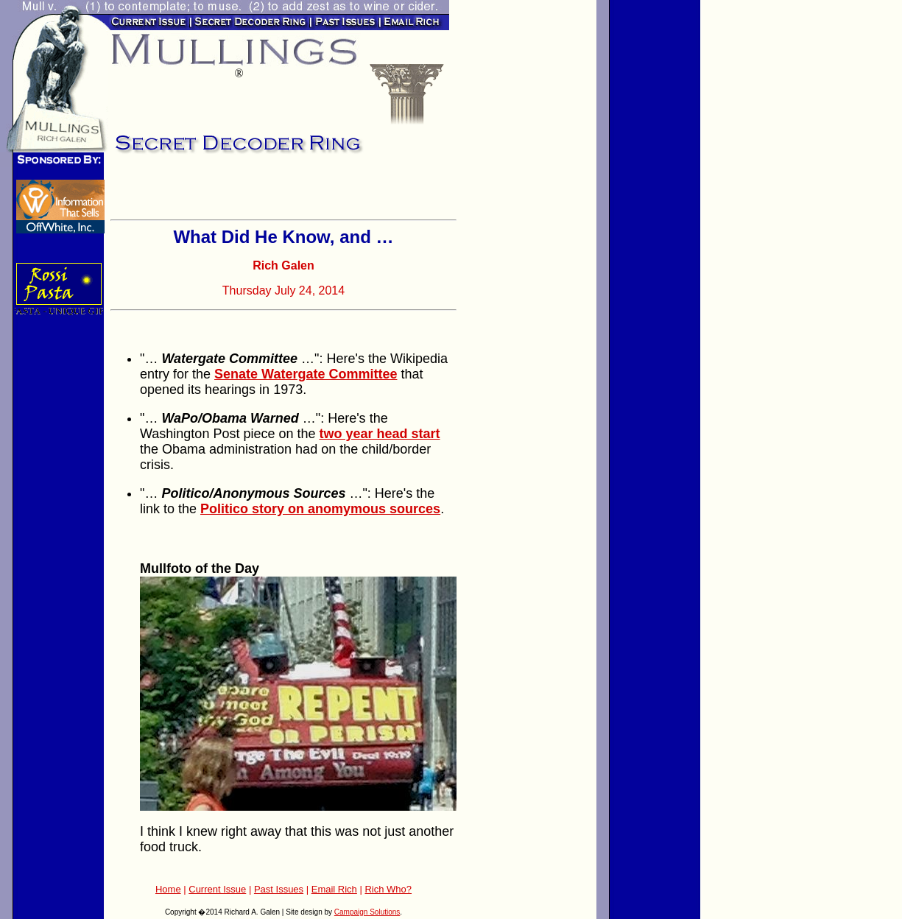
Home (168, 889)
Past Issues (278, 889)
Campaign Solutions (367, 912)
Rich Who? (388, 889)
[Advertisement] (282, 191)
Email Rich (334, 889)
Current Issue (217, 889)
